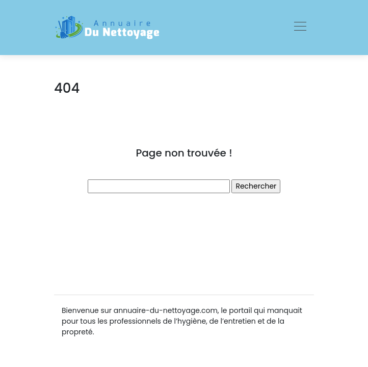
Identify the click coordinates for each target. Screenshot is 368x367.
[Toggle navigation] (299, 27)
